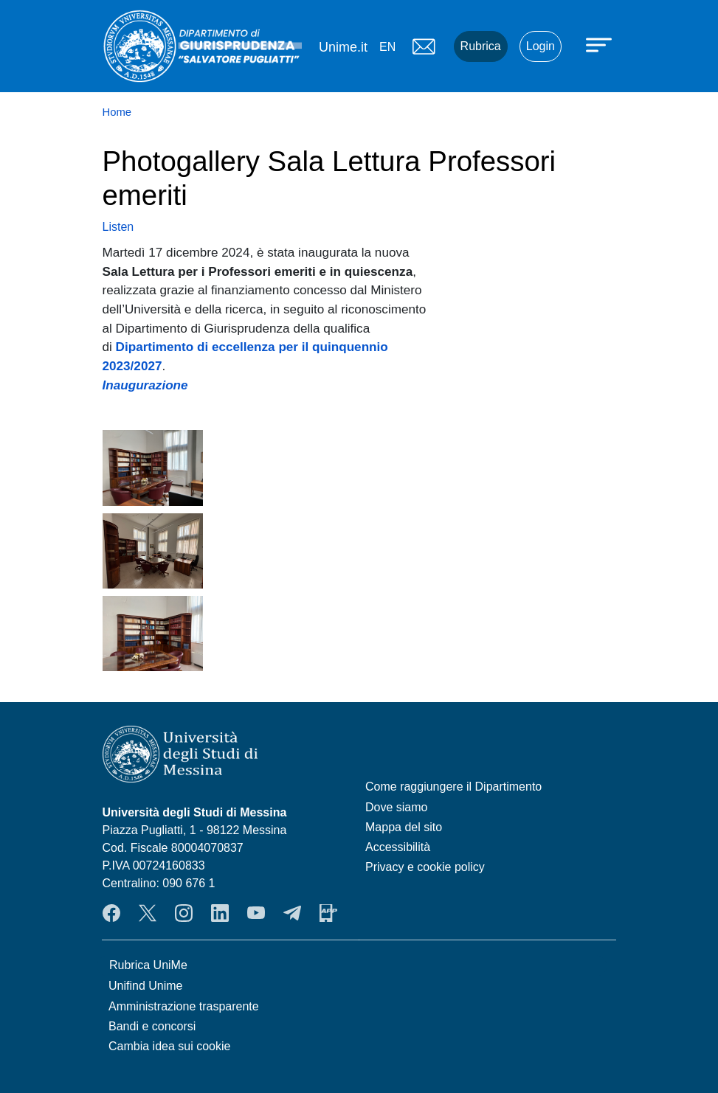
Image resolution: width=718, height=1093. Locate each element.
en (387, 47)
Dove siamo (396, 807)
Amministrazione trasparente (183, 1006)
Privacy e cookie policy (425, 867)
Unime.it (343, 47)
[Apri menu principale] (600, 44)
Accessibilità (397, 847)
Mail (424, 46)
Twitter (147, 913)
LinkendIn (220, 913)
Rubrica (480, 46)
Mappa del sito (403, 827)
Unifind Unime (145, 985)
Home (117, 112)
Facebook (111, 913)
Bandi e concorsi (152, 1026)
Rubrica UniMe (148, 965)
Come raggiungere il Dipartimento (453, 786)
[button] (153, 466)
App (328, 913)
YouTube (256, 913)
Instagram (184, 913)
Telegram (292, 913)
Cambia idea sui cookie (169, 1046)
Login (540, 46)
